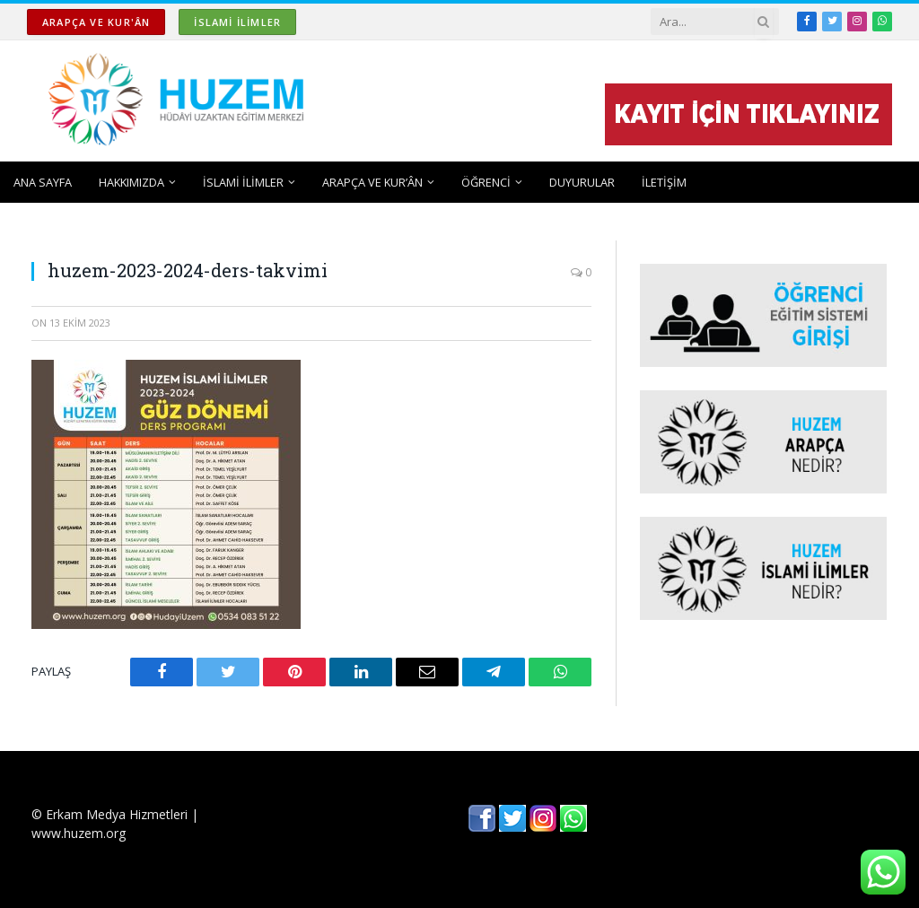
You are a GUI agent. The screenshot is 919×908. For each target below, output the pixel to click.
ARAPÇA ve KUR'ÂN (96, 22)
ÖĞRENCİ (486, 182)
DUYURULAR (582, 182)
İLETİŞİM (664, 182)
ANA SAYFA (42, 182)
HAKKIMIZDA (131, 182)
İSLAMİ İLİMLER (237, 22)
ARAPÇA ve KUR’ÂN (372, 182)
